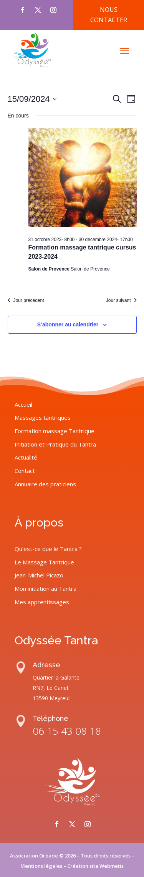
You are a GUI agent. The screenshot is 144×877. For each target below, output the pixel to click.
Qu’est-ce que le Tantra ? (48, 652)
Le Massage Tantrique (44, 665)
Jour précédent (26, 300)
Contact (25, 574)
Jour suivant (121, 300)
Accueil (23, 508)
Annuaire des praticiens (45, 587)
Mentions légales (41, 865)
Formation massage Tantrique (54, 534)
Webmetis (111, 865)
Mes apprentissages (42, 705)
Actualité (26, 561)
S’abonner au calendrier (68, 324)
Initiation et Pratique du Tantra (55, 547)
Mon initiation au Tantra (45, 692)
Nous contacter (108, 14)
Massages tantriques (43, 521)
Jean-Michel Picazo (39, 678)
